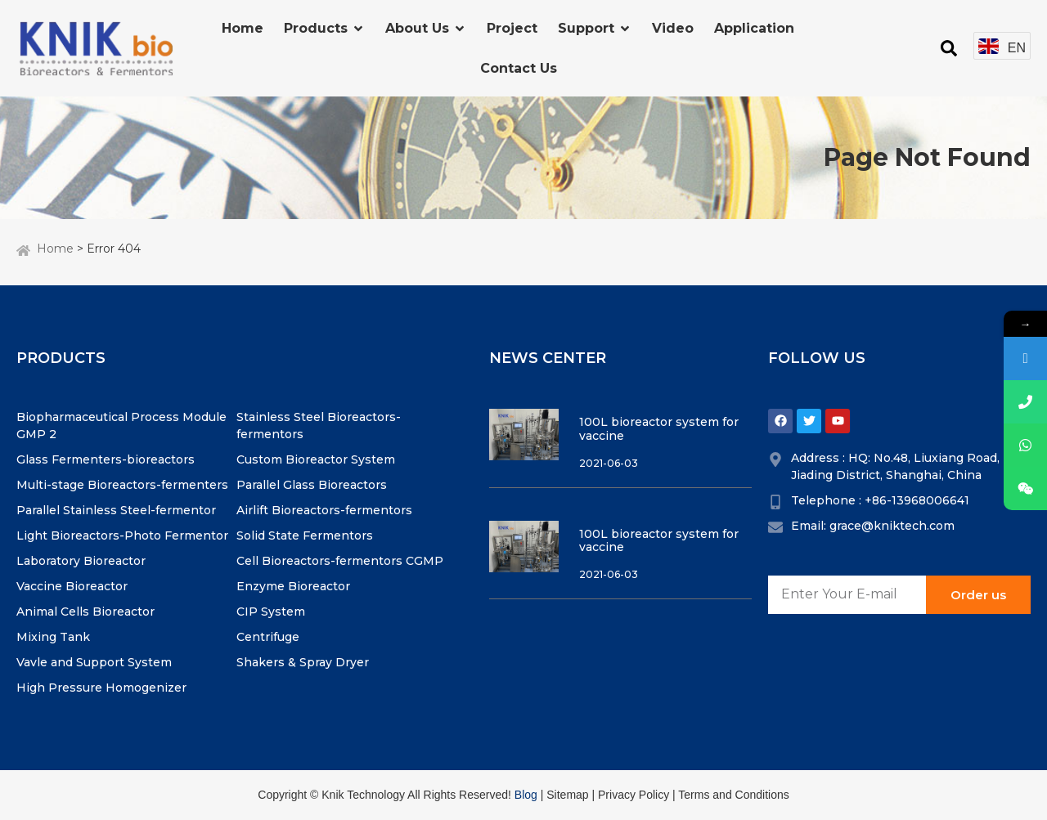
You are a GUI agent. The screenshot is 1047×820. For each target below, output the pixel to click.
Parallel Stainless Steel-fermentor (116, 510)
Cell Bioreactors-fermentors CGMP (339, 560)
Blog (526, 794)
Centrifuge (267, 637)
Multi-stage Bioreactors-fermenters (122, 484)
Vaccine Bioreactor (72, 586)
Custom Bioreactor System (315, 459)
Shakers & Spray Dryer (302, 662)
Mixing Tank (53, 637)
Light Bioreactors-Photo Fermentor (122, 535)
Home (55, 248)
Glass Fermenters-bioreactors (105, 459)
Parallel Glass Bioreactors (311, 484)
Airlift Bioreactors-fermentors (324, 510)
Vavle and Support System (94, 662)
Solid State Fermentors (304, 535)
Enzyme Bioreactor (293, 586)
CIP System (270, 611)
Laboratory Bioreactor (81, 560)
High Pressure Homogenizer (101, 687)
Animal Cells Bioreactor (85, 611)
